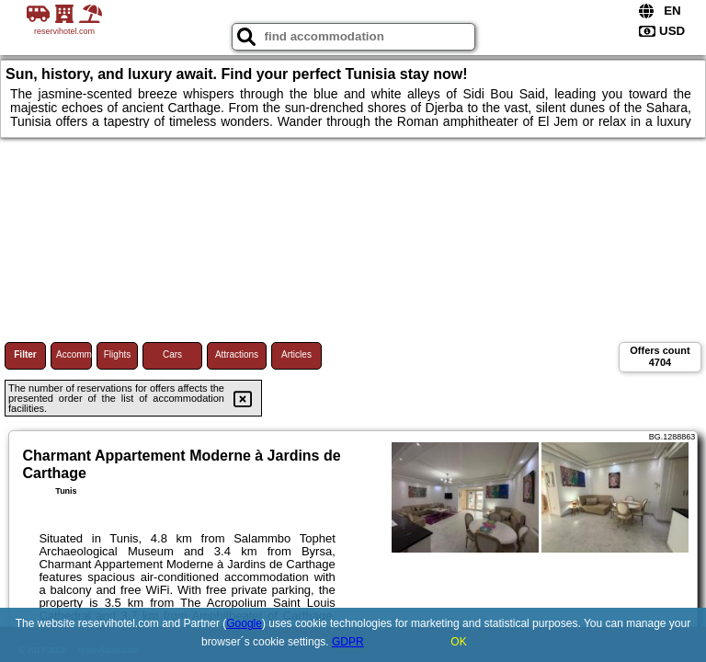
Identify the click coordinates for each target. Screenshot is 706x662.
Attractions (236, 354)
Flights (117, 354)
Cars (172, 354)
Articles (296, 354)
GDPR (348, 641)
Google (244, 623)
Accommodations (74, 354)
